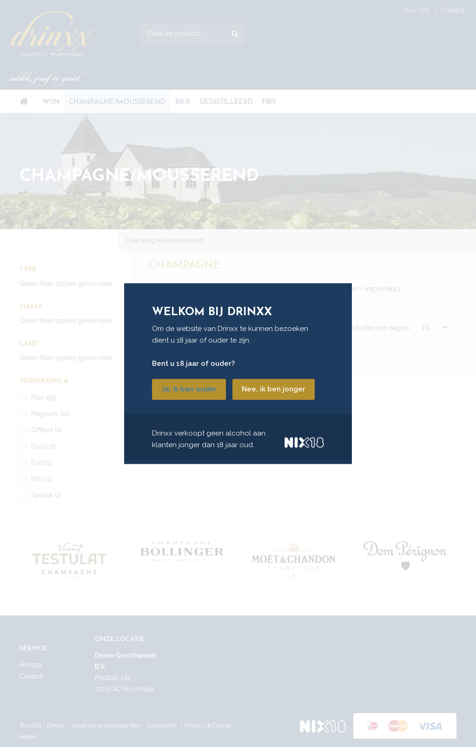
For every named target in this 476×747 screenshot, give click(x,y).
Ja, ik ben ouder (189, 389)
